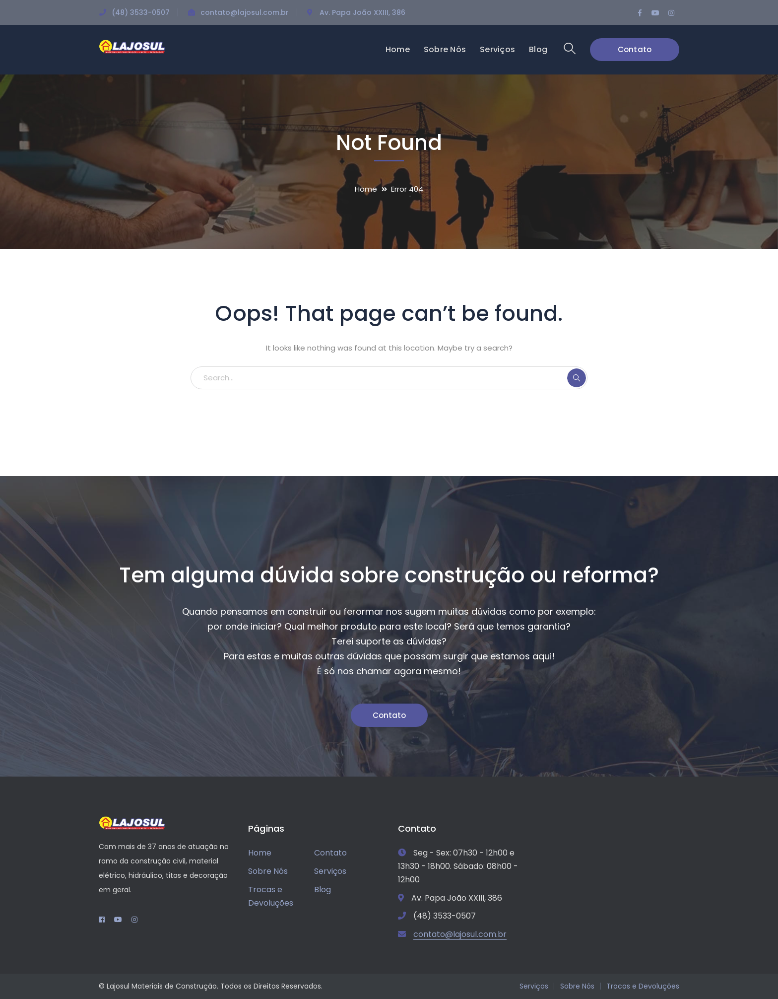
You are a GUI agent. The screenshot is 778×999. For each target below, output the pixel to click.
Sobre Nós (268, 871)
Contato (635, 49)
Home (366, 189)
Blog (322, 889)
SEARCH (576, 377)
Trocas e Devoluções (270, 896)
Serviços (330, 871)
